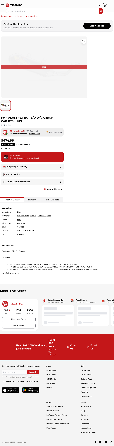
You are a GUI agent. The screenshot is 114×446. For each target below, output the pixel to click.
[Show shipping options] (30, 144)
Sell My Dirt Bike (88, 383)
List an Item (86, 370)
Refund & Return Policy (56, 415)
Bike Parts (51, 375)
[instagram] (100, 442)
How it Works (86, 375)
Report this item (53, 189)
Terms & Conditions (55, 406)
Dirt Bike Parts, (23, 216)
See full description (10, 273)
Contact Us (85, 424)
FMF (19, 220)
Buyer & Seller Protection (57, 424)
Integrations (86, 396)
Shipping (84, 392)
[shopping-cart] (105, 5)
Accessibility (86, 428)
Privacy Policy (52, 411)
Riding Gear (51, 370)
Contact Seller (34, 134)
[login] (99, 5)
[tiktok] (111, 442)
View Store (18, 325)
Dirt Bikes (21, 223)
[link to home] (14, 5)
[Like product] (83, 41)
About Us (85, 419)
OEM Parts (51, 379)
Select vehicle (97, 26)
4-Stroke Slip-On (32, 16)
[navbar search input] (52, 11)
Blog (83, 411)
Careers (84, 415)
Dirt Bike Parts (6, 16)
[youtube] (106, 442)
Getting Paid (86, 379)
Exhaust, (33, 216)
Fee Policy (51, 428)
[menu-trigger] (2, 5)
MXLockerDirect (16, 131)
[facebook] (95, 442)
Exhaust (18, 16)
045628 (20, 234)
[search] (101, 11)
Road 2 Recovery (88, 432)
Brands (49, 388)
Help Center (86, 406)
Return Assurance (54, 419)
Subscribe (33, 372)
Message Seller (19, 319)
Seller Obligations (88, 388)
